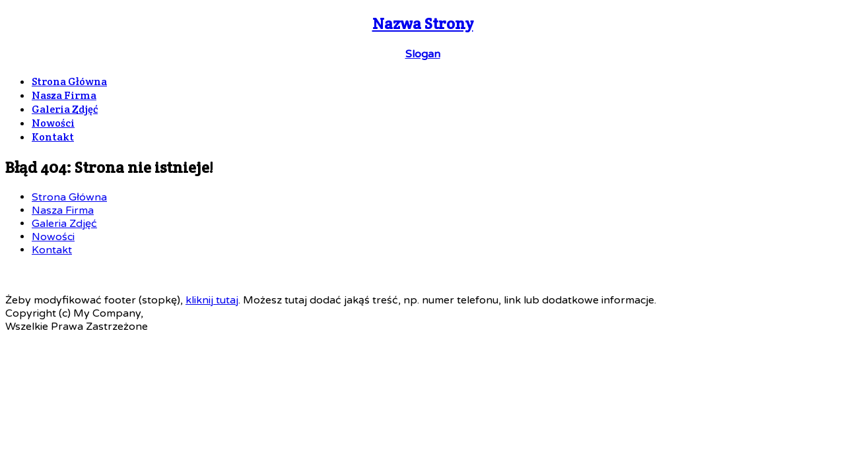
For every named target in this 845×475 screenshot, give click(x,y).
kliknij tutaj (212, 300)
